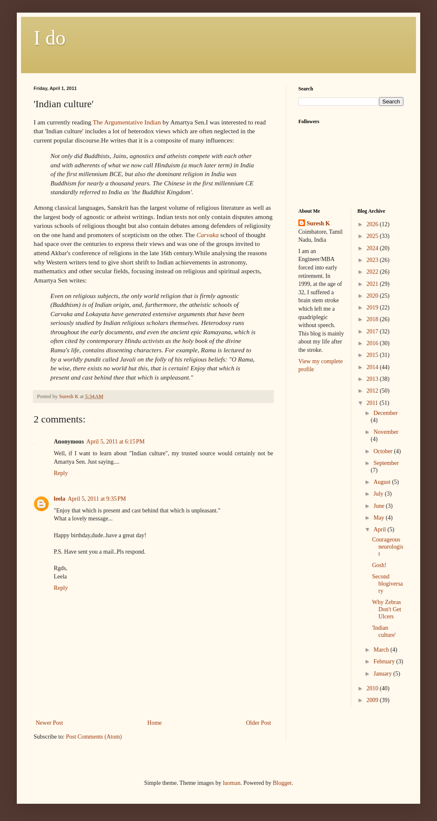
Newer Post (49, 723)
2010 (373, 688)
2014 (373, 367)
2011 (372, 403)
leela (59, 499)
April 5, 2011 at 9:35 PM (97, 499)
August (383, 482)
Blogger (282, 783)
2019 (373, 307)
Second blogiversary (387, 583)
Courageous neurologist (387, 546)
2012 (373, 391)
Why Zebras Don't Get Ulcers (386, 609)
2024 (373, 248)
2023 (373, 260)
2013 (373, 379)
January (383, 674)
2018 (373, 319)
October (384, 451)
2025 (373, 236)
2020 (373, 296)
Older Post (258, 723)
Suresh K (318, 223)
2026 (373, 224)
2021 (373, 284)
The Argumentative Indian (127, 122)
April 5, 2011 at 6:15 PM (116, 441)
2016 (373, 343)
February (385, 661)
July (379, 494)
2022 (373, 272)
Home (154, 723)
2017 (373, 331)
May (380, 518)
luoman (231, 783)
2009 (373, 700)
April (380, 529)
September (386, 463)
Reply (61, 473)
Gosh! (379, 565)
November (386, 432)
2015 (373, 355)
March (382, 650)
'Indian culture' (383, 631)
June (380, 506)
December (386, 413)
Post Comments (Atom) (94, 737)
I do (50, 37)
